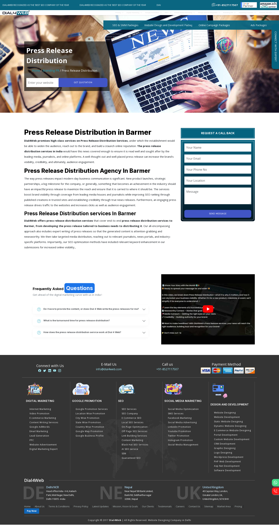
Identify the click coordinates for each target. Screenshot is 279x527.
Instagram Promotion (180, 442)
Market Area (224, 508)
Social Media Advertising (182, 424)
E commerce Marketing (43, 420)
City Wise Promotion (87, 420)
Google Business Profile (90, 438)
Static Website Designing (228, 423)
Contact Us (194, 508)
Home (36, 73)
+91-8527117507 (167, 371)
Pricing (77, 13)
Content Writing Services (44, 424)
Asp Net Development (227, 468)
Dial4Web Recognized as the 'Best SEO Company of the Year (38, 5)
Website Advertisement (43, 446)
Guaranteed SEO (131, 460)
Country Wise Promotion (90, 429)
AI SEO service (130, 451)
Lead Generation (39, 438)
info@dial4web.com (109, 371)
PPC (32, 442)
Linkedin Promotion (179, 429)
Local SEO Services (132, 424)
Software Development (227, 472)
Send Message (218, 216)
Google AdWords (40, 429)
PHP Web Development (227, 463)
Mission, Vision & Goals (125, 508)
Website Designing (225, 414)
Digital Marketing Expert (44, 451)
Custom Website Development (231, 441)
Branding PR (51, 73)
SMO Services (175, 415)
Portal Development (226, 437)
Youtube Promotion (179, 433)
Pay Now (31, 513)
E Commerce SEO (131, 420)
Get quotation (82, 85)
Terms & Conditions (59, 508)
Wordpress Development (228, 459)
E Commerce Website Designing (232, 432)
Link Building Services (134, 438)
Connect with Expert (275, 46)
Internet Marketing (40, 411)
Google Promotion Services (92, 411)
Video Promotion (39, 415)
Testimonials (165, 508)
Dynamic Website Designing (230, 428)
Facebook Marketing (180, 420)
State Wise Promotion (88, 424)
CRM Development (224, 446)
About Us (39, 508)
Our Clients (148, 508)
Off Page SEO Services (134, 433)
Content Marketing (132, 442)
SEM (124, 455)
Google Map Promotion (89, 433)
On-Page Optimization (135, 429)
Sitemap (208, 508)
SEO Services (129, 411)
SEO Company (130, 415)
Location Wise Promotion (90, 415)
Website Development (227, 419)
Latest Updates (100, 508)
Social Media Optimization (183, 411)
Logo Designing (223, 454)
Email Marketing (39, 433)
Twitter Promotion (178, 438)
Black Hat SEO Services (135, 446)
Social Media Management (183, 446)
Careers (180, 508)
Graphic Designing (225, 450)
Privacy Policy (81, 508)
